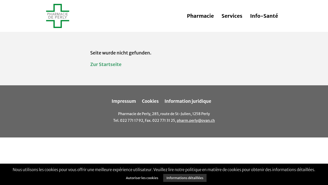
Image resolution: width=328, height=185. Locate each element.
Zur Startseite (105, 64)
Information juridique (188, 101)
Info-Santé (264, 16)
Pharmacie (200, 16)
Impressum (124, 101)
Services (232, 16)
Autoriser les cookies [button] (142, 178)
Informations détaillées (184, 178)
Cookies (150, 101)
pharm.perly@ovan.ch (196, 120)
